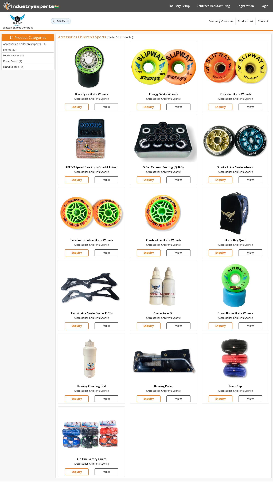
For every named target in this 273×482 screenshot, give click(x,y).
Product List (245, 21)
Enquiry (77, 107)
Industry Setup (179, 6)
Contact (263, 21)
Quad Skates (13, 67)
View (106, 107)
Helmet (10, 49)
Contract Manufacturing (213, 6)
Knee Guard (12, 61)
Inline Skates (13, 55)
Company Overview (221, 21)
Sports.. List (60, 21)
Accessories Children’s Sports (24, 44)
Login (264, 6)
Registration (245, 6)
